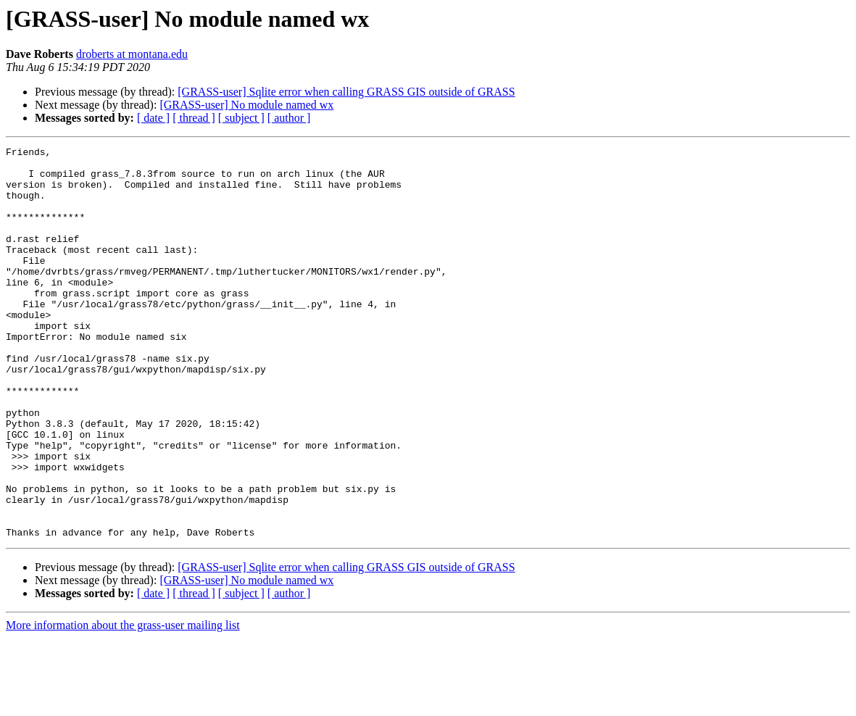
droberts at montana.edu (132, 54)
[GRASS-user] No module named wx (246, 105)
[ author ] (289, 118)
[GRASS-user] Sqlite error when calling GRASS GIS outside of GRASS (346, 92)
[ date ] (153, 118)
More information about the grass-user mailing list (123, 703)
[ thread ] (194, 118)
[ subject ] (241, 118)
